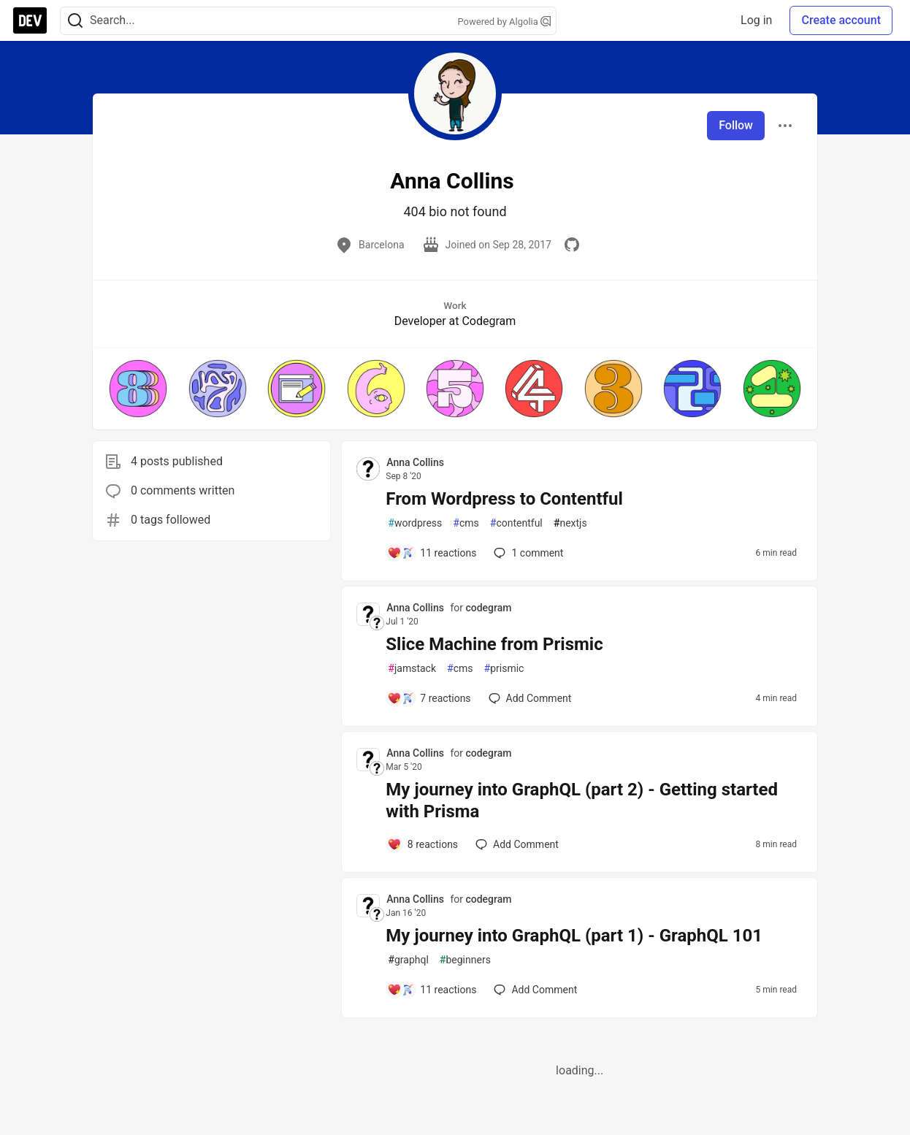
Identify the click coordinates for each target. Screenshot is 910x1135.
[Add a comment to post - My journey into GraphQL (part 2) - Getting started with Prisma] (422, 844)
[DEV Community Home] (30, 20)
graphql (408, 960)
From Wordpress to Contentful (504, 499)
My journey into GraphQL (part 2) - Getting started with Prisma (582, 800)
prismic (504, 668)
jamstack (412, 668)
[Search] (75, 20)
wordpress (415, 523)
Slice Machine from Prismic (494, 644)
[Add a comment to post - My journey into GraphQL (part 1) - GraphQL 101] (431, 990)
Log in (756, 20)
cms (465, 523)
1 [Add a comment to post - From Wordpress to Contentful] (527, 553)
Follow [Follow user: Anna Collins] (736, 125)
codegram (488, 608)
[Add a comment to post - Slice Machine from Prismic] (428, 698)
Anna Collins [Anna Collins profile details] (415, 462)
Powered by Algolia (504, 21)
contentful (516, 523)
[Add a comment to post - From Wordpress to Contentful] (431, 553)
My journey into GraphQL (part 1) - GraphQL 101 (574, 935)
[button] (138, 388)
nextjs (570, 523)
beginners (465, 960)
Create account (841, 20)
